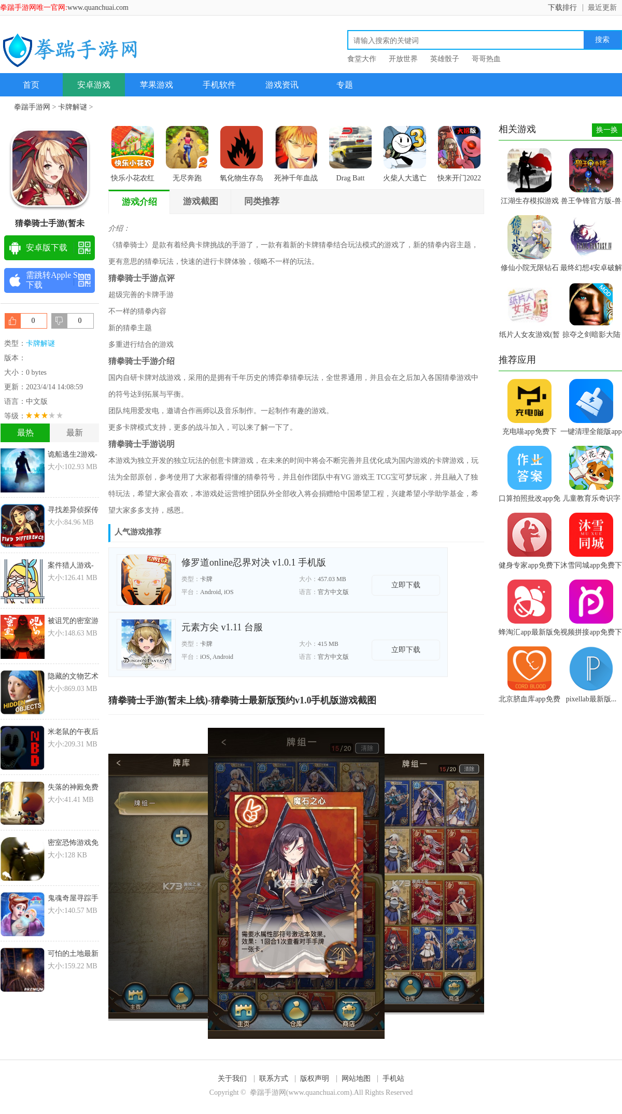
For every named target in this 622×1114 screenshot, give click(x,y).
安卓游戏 (93, 84)
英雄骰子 (444, 59)
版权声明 (314, 1078)
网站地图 (356, 1078)
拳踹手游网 (32, 107)
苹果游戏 (156, 84)
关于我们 (232, 1078)
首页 (31, 84)
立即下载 (405, 585)
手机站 (393, 1078)
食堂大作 (361, 59)
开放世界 (403, 59)
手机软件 (219, 84)
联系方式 (273, 1078)
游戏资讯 (282, 84)
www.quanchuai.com (98, 7)
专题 (344, 84)
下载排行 (562, 7)
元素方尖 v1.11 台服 (222, 627)
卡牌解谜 (72, 107)
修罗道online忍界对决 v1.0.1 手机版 (253, 562)
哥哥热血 (486, 59)
